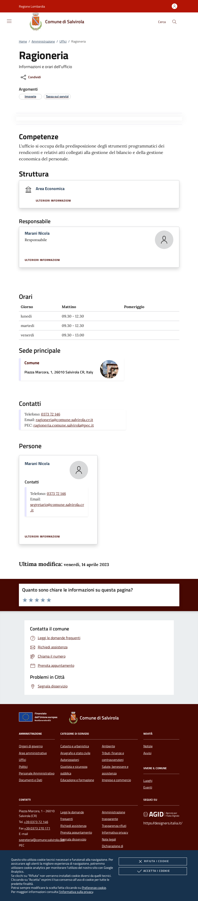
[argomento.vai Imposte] (30, 96)
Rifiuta (153, 861)
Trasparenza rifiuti (114, 825)
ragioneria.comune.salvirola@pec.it (63, 425)
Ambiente (108, 746)
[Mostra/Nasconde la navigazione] (9, 21)
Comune (31, 363)
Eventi (147, 787)
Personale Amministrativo (36, 773)
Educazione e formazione (77, 780)
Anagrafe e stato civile (75, 753)
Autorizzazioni (69, 759)
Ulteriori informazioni (53, 200)
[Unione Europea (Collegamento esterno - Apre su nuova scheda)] (39, 717)
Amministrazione (43, 41)
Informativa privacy (115, 832)
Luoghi (147, 780)
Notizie (148, 746)
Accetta (153, 871)
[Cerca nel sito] (174, 22)
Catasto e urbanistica (74, 746)
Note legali (109, 839)
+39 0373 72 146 (36, 821)
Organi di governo (31, 746)
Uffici (63, 41)
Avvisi (147, 753)
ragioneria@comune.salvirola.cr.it (64, 419)
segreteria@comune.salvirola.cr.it (41, 839)
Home (23, 41)
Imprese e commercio (116, 780)
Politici (23, 766)
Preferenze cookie (94, 887)
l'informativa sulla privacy (76, 891)
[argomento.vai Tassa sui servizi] (57, 96)
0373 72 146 (50, 414)
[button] (32, 6)
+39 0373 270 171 (37, 828)
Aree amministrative (33, 753)
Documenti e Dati (30, 780)
